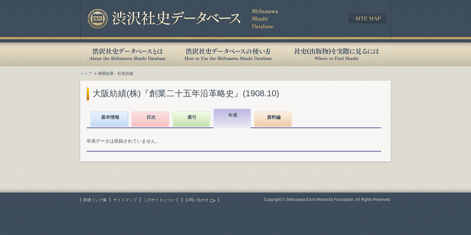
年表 (232, 115)
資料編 (274, 117)
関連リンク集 (95, 199)
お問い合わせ (197, 199)
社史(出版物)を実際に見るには (336, 54)
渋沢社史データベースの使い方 (228, 54)
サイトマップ (125, 199)
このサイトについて (161, 199)
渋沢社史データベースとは (127, 54)
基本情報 (110, 117)
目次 (151, 117)
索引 (192, 117)
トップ (86, 73)
